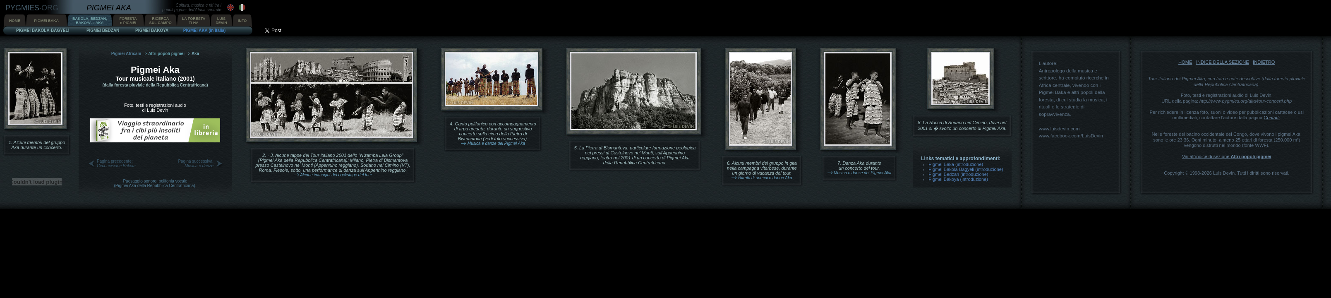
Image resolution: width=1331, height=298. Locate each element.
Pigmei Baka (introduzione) (955, 164)
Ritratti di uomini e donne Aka (765, 177)
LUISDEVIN (221, 21)
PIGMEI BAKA (46, 21)
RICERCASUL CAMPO (160, 21)
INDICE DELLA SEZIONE (1222, 62)
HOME (14, 21)
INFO (242, 21)
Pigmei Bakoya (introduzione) (958, 179)
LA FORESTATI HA (194, 21)
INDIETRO (1264, 62)
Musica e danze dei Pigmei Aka (496, 143)
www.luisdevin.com (1059, 128)
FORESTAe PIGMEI (128, 21)
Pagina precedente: (116, 163)
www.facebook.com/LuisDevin (1071, 135)
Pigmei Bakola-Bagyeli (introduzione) (965, 169)
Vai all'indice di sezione (1226, 156)
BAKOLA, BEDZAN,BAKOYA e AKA (89, 21)
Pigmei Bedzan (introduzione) (958, 174)
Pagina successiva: (195, 163)
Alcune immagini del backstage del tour (336, 175)
